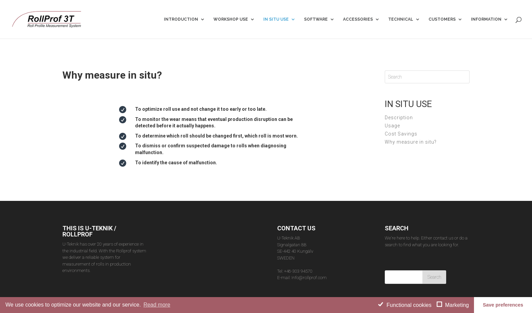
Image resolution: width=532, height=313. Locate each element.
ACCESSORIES (358, 19)
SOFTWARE (316, 19)
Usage (392, 114)
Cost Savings (401, 122)
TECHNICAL (400, 19)
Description (399, 106)
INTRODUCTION (181, 19)
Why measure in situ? (411, 130)
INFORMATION (486, 19)
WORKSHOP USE (230, 19)
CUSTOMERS (442, 19)
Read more (157, 305)
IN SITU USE (276, 19)
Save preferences (503, 305)
